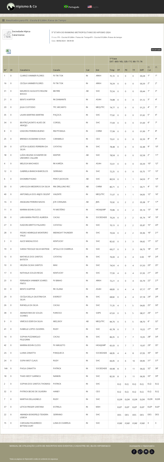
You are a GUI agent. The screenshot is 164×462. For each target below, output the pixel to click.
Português (72, 7)
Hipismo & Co (22, 7)
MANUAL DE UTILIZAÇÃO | (23, 446)
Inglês (93, 7)
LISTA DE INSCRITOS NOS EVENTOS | (55, 446)
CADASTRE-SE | (82, 446)
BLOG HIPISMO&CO (101, 446)
